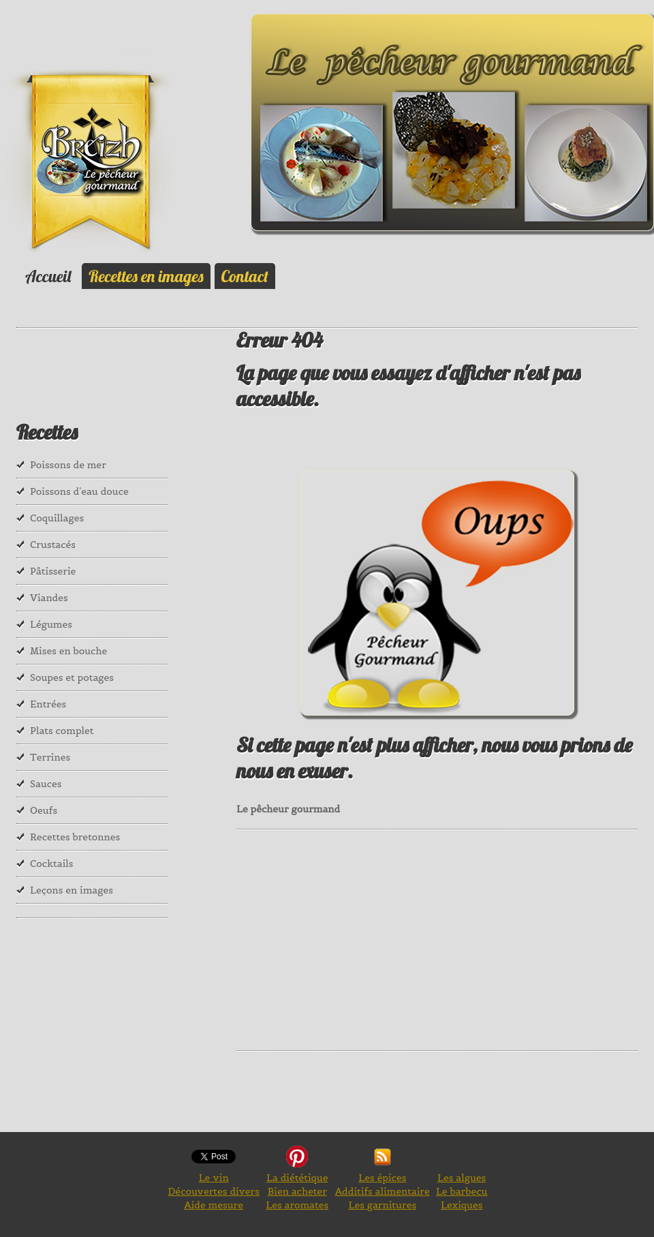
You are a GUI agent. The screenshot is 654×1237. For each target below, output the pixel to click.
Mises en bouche (68, 651)
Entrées (48, 704)
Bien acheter (297, 1191)
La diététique (297, 1178)
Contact (244, 276)
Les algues (461, 1178)
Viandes (49, 598)
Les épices (382, 1178)
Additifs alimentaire (382, 1191)
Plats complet (62, 730)
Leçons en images (71, 890)
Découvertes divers (213, 1191)
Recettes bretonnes (75, 837)
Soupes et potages (72, 677)
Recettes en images (146, 276)
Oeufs (43, 810)
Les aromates (297, 1205)
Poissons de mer (68, 465)
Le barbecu (462, 1191)
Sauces (45, 784)
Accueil (48, 276)
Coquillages (57, 518)
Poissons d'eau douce (79, 491)
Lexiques (461, 1205)
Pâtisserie (53, 571)
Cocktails (52, 863)
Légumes (51, 624)
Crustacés (53, 544)
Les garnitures (383, 1205)
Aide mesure (213, 1205)
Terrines (50, 757)
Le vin (214, 1178)
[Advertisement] (444, 938)
